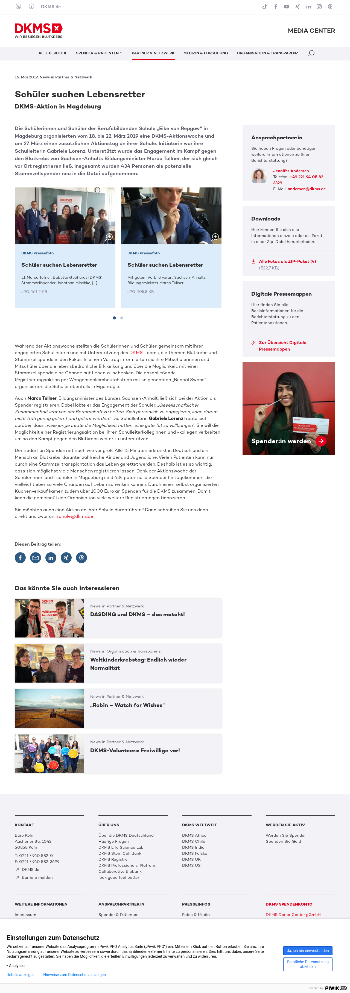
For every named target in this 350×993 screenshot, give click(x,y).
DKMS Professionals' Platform (127, 865)
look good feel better (118, 877)
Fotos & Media (196, 914)
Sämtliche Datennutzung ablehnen (308, 964)
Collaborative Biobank (120, 871)
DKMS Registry (112, 859)
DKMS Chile (193, 841)
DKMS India (193, 847)
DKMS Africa (194, 835)
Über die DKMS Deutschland (126, 835)
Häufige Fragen (113, 841)
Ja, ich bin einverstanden (308, 950)
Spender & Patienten (118, 914)
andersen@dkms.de (307, 188)
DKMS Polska (194, 853)
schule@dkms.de (74, 516)
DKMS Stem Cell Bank (119, 853)
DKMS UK (191, 859)
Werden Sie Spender (286, 835)
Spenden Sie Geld (283, 841)
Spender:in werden (289, 408)
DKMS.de (51, 6)
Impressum (25, 914)
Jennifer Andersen (291, 170)
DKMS (136, 352)
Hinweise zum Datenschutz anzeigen (74, 975)
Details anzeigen (20, 975)
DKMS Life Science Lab (121, 847)
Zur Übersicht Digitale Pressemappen (278, 346)
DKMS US (191, 865)
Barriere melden (34, 877)
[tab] (114, 318)
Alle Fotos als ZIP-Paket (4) (283, 265)
